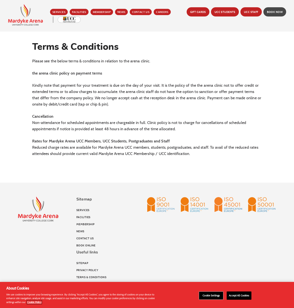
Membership (102, 12)
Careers (162, 12)
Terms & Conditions (91, 277)
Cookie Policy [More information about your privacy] (34, 303)
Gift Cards (198, 12)
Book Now (275, 12)
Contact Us (141, 12)
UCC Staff (251, 12)
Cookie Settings (211, 296)
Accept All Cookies (239, 296)
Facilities (79, 12)
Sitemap (82, 263)
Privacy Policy (87, 270)
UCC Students (225, 12)
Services (58, 12)
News (121, 12)
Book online (86, 245)
